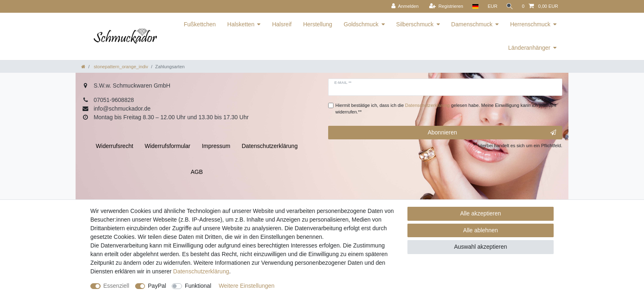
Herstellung (317, 24)
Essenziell (116, 285)
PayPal (157, 285)
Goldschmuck (361, 24)
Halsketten (240, 24)
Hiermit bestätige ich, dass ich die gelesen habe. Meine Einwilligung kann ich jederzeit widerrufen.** (446, 109)
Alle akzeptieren (480, 213)
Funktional (198, 285)
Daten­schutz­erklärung (201, 271)
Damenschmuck (471, 24)
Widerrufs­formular (167, 146)
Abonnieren (492, 132)
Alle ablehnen (480, 230)
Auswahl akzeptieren (480, 246)
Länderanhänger (529, 47)
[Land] (474, 6)
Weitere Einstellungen (246, 285)
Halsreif (281, 24)
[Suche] (509, 6)
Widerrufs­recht (114, 146)
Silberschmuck (415, 24)
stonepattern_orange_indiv (120, 66)
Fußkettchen (200, 24)
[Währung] (491, 6)
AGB (197, 172)
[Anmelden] (404, 6)
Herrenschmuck (530, 24)
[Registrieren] (445, 6)
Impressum (216, 146)
